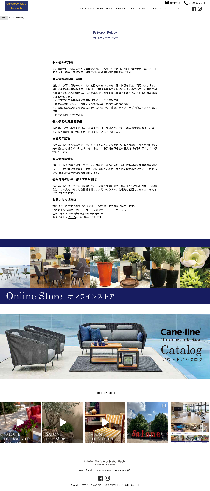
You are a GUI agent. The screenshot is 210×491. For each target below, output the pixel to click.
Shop (153, 8)
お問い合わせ (85, 470)
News (142, 8)
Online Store (125, 8)
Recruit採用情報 (123, 470)
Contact (183, 8)
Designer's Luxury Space (95, 8)
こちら (72, 217)
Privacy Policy (103, 470)
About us (166, 8)
